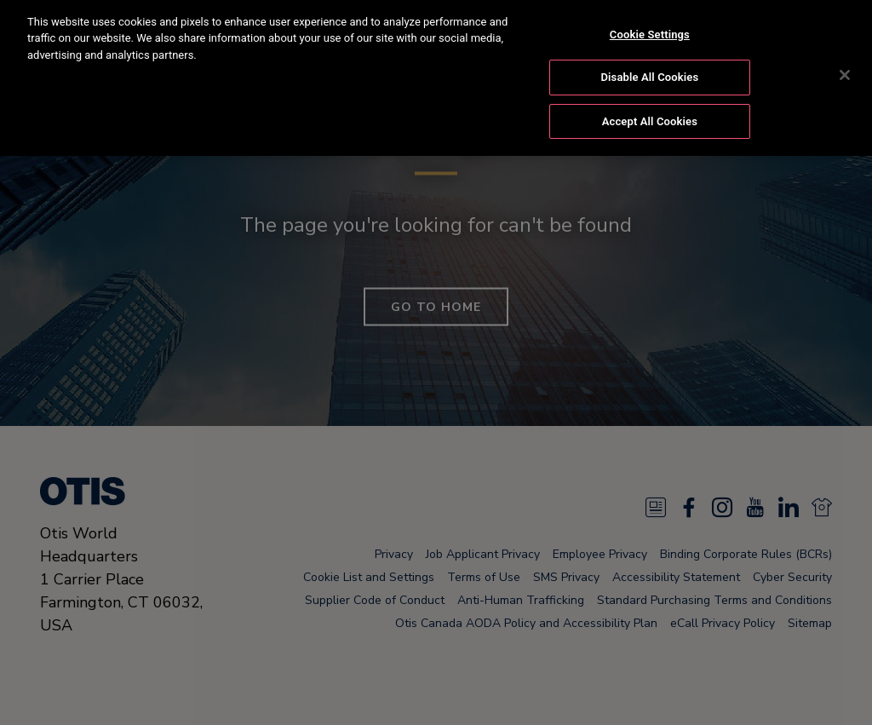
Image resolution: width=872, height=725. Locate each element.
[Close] (844, 60)
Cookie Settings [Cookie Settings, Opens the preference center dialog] (650, 20)
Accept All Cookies (649, 107)
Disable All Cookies (650, 62)
